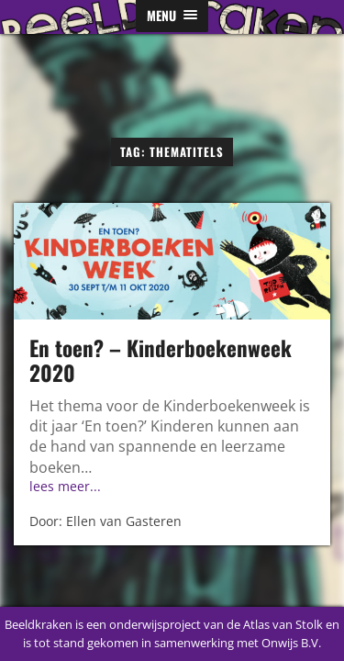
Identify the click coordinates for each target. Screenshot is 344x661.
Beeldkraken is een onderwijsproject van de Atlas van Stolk (164, 624)
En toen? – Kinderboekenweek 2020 (160, 360)
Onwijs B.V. (291, 642)
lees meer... (65, 486)
